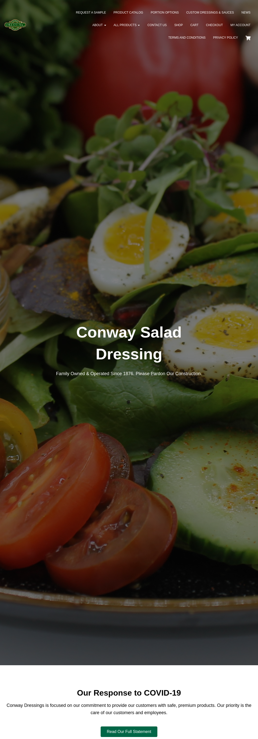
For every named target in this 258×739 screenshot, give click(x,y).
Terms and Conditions (187, 37)
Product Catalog (128, 12)
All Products (127, 25)
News (245, 12)
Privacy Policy (225, 37)
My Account (240, 25)
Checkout (214, 25)
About (99, 25)
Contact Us (157, 25)
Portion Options (165, 12)
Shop (178, 25)
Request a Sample (91, 12)
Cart (194, 25)
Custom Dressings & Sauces (210, 12)
